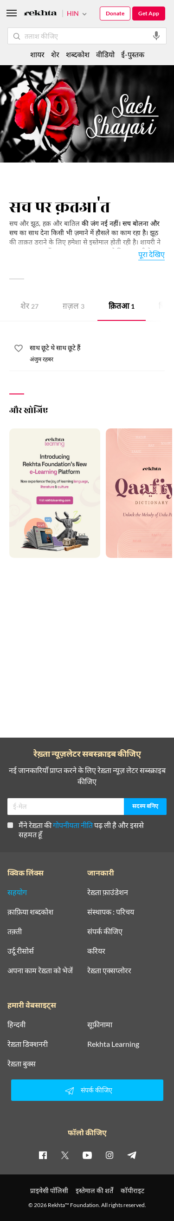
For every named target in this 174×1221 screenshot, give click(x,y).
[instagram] (109, 1154)
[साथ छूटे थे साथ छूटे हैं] (97, 348)
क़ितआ (122, 307)
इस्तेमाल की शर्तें (94, 1190)
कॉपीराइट (132, 1190)
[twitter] (65, 1154)
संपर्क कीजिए (104, 931)
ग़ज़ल (73, 307)
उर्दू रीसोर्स (20, 951)
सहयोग (17, 892)
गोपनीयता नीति (73, 825)
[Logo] (40, 14)
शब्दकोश (78, 54)
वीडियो (105, 54)
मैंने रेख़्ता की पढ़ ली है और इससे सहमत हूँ (75, 830)
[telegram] (131, 1154)
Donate (115, 13)
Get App (148, 13)
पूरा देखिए (151, 254)
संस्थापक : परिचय (110, 912)
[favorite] (18, 349)
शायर (37, 54)
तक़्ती (14, 931)
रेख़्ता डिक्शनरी (27, 1044)
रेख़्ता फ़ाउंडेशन (107, 892)
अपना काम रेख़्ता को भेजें (40, 970)
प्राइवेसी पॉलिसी (49, 1190)
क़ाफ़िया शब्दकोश (30, 912)
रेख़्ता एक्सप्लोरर (109, 970)
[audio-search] (156, 36)
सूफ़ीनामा (99, 1024)
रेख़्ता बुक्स (21, 1063)
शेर (29, 307)
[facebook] (42, 1154)
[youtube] (87, 1154)
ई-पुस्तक (132, 54)
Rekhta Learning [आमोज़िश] (113, 1044)
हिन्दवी (16, 1024)
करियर (96, 951)
